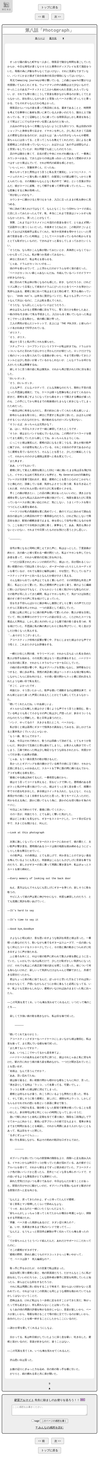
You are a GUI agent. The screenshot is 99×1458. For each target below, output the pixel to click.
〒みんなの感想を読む (50, 1427)
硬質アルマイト (24, 1400)
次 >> (57, 16)
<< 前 (41, 16)
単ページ (40, 38)
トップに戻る (49, 7)
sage (36, 1420)
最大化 (53, 38)
